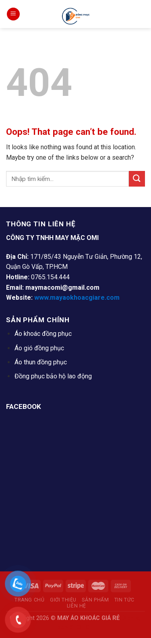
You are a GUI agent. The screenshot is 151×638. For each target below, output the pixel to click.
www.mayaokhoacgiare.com (77, 297)
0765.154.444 (50, 277)
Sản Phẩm (95, 600)
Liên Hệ (76, 606)
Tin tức (124, 600)
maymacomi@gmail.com (62, 287)
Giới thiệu (63, 600)
